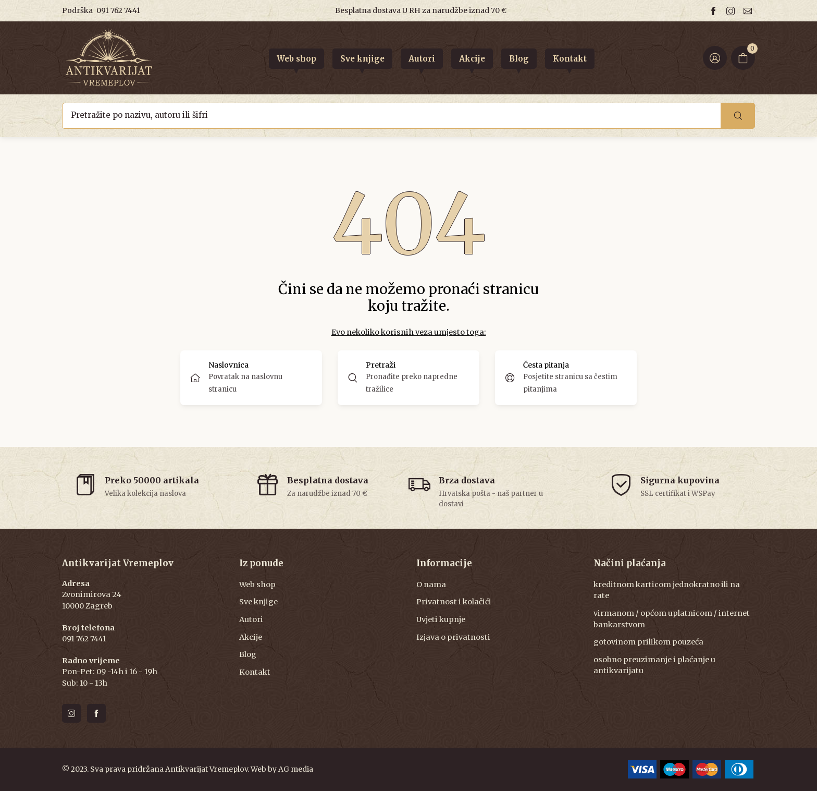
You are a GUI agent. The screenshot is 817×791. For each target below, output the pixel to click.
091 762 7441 (118, 10)
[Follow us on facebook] (715, 10)
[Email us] (749, 10)
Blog (247, 654)
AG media (295, 769)
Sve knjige (258, 601)
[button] (408, 377)
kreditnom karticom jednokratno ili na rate (666, 590)
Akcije (250, 637)
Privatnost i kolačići (453, 601)
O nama (431, 584)
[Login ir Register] (715, 58)
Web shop (257, 584)
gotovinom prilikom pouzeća (648, 642)
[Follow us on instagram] (732, 10)
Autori (251, 619)
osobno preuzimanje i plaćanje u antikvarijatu (654, 665)
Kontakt (254, 672)
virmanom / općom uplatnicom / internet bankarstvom (671, 619)
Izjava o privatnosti (453, 637)
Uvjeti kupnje (440, 619)
